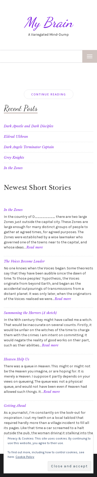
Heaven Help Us (16, 359)
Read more (34, 247)
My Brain (48, 22)
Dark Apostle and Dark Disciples (28, 126)
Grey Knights (14, 157)
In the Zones (13, 168)
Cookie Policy (24, 457)
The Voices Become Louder (24, 261)
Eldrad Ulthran (16, 136)
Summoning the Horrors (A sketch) (30, 313)
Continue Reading (48, 94)
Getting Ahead (15, 406)
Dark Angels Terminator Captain (29, 147)
